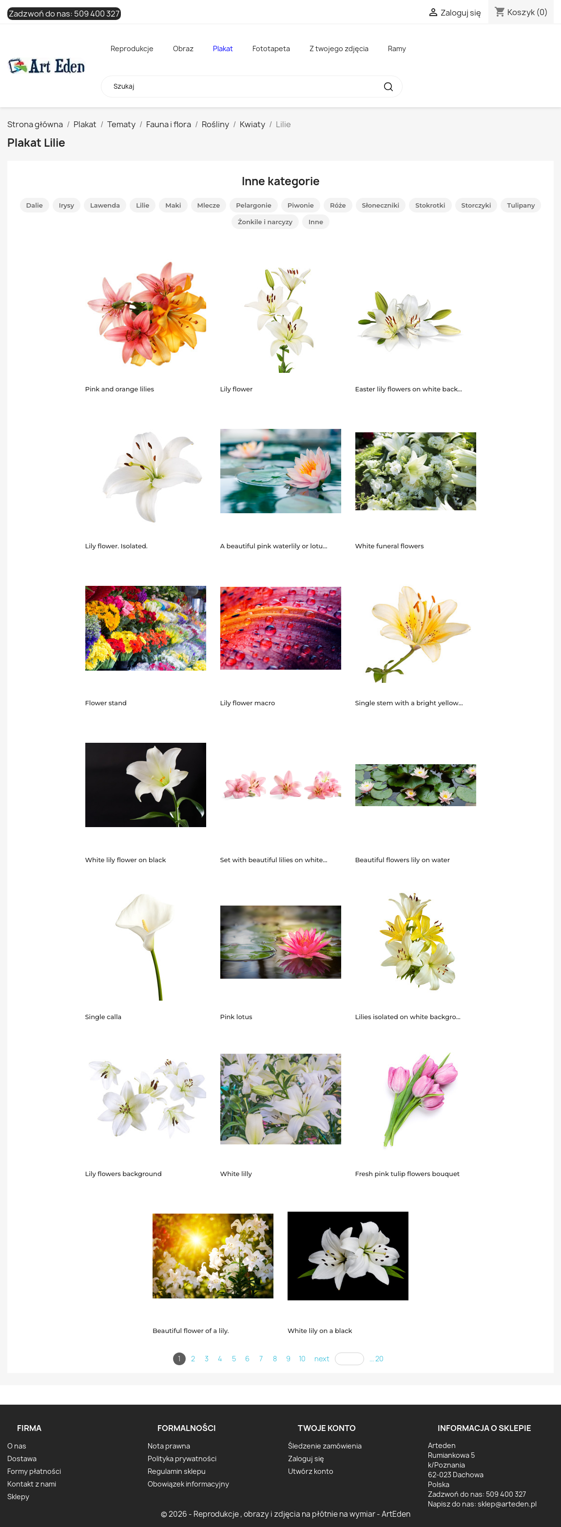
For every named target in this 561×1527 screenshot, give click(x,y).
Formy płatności (34, 1471)
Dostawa (22, 1458)
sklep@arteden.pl (507, 1503)
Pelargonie (253, 205)
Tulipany (521, 205)
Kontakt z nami (31, 1483)
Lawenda (105, 205)
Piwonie (301, 205)
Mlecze (208, 205)
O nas (16, 1445)
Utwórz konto (310, 1471)
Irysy (66, 205)
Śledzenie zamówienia (325, 1445)
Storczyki (476, 205)
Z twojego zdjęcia (339, 48)
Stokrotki (430, 205)
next (321, 1358)
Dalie (34, 205)
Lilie (142, 205)
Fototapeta (271, 48)
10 (302, 1358)
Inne (316, 222)
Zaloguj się (306, 1458)
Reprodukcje (132, 48)
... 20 (376, 1358)
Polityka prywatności (182, 1458)
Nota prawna (169, 1445)
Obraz (183, 48)
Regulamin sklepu (177, 1471)
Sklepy (18, 1496)
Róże (338, 205)
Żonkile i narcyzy (265, 222)
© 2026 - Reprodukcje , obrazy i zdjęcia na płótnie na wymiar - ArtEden (285, 1514)
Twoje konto (327, 1428)
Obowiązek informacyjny (188, 1483)
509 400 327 (96, 13)
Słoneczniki (381, 205)
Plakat (223, 48)
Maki (173, 205)
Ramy (397, 48)
